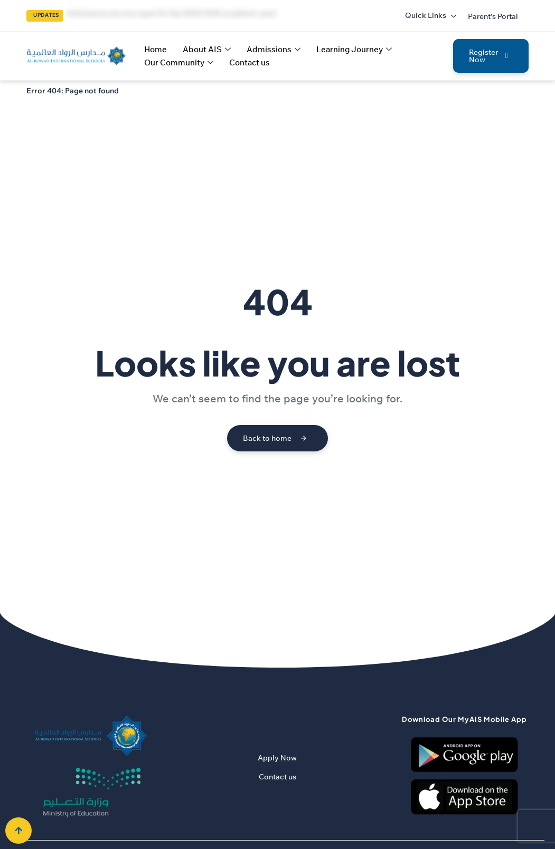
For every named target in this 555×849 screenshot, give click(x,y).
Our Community (178, 62)
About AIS (207, 49)
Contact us (249, 62)
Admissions (273, 49)
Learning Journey (354, 49)
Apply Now (277, 758)
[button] (493, 16)
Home (155, 49)
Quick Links (431, 15)
